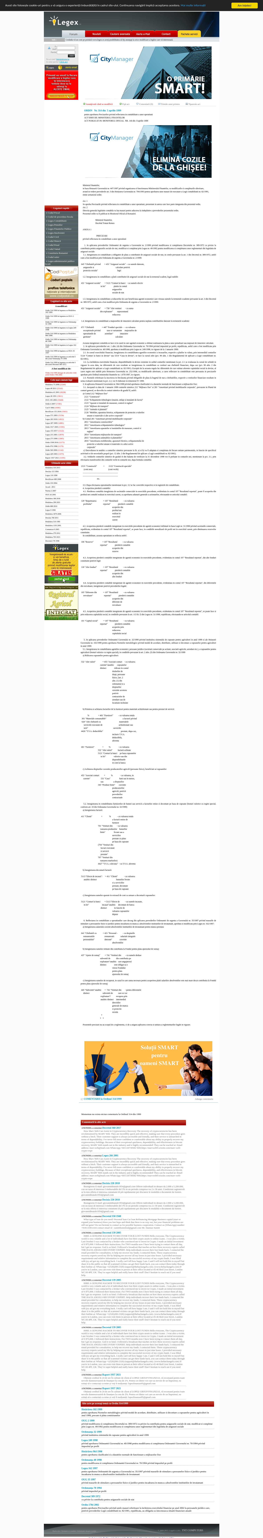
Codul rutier (53, 257)
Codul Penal (53, 245)
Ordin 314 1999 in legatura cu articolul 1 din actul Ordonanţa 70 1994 (60, 358)
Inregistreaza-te (62, 59)
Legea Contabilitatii (57, 220)
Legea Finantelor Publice (59, 229)
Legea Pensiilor (55, 225)
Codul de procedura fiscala (60, 216)
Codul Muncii (54, 241)
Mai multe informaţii (193, 6)
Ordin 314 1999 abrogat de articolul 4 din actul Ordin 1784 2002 (60, 374)
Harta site (56, 1531)
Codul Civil (53, 237)
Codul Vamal (54, 249)
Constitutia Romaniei (58, 253)
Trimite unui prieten (170, 104)
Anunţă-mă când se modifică (99, 104)
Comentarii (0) (146, 104)
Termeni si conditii (68, 1531)
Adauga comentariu (204, 1099)
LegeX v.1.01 (174, 1530)
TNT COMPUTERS (192, 1530)
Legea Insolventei (56, 233)
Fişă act (125, 104)
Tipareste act (194, 104)
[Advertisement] (61, 152)
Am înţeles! (244, 5)
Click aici (63, 62)
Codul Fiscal (54, 212)
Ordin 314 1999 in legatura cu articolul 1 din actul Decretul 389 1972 (60, 363)
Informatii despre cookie (86, 1531)
